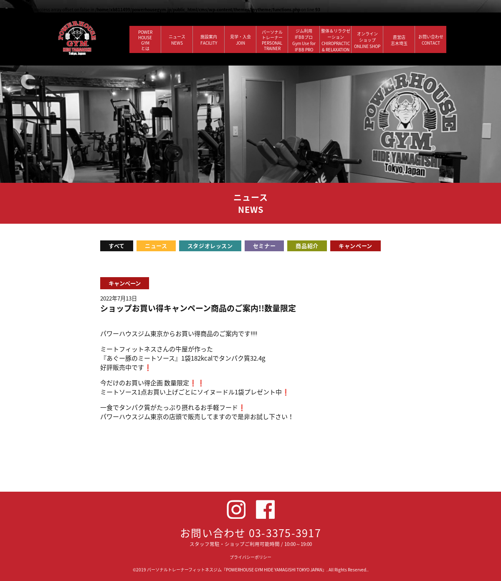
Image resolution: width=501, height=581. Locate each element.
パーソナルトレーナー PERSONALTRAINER (272, 40)
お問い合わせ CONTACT (430, 39)
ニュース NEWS (177, 39)
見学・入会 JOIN (240, 39)
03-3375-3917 (285, 533)
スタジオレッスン (210, 246)
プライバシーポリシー (250, 557)
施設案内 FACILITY (208, 39)
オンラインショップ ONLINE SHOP (367, 39)
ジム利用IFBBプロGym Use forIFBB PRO (304, 40)
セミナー (264, 246)
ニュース (156, 246)
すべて (117, 246)
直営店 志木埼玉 (399, 40)
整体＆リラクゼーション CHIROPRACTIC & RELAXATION (335, 40)
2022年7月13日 (118, 298)
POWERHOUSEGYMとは (145, 40)
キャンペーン (355, 246)
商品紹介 (307, 246)
